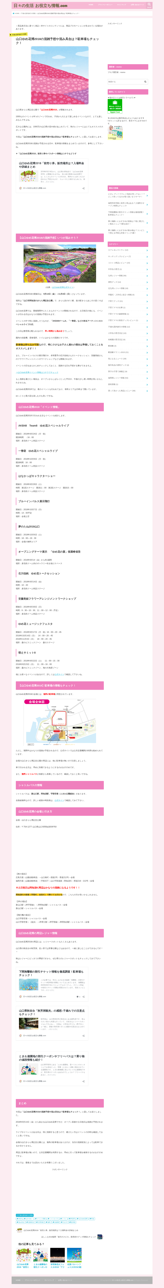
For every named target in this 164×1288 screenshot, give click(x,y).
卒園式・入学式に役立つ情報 (121, 295)
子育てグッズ (115, 301)
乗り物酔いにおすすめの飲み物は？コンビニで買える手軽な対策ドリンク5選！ (126, 231)
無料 (49, 1222)
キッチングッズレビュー (119, 256)
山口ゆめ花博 (83, 1219)
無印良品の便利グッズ (118, 365)
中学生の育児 (115, 269)
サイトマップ (121, 5)
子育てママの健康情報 (118, 314)
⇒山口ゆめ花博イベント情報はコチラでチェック (37, 372)
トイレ (64, 1219)
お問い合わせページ (137, 5)
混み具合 (21, 1222)
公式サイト (59, 674)
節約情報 (113, 384)
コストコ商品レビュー (119, 263)
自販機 (56, 1222)
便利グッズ (114, 282)
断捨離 (112, 346)
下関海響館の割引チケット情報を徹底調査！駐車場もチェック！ (126, 213)
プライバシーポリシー (105, 5)
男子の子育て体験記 (117, 371)
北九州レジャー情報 (118, 288)
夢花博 (72, 1219)
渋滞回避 (41, 1222)
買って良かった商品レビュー (121, 391)
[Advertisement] (60, 212)
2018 (20, 1219)
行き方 (65, 1222)
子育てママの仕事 (116, 308)
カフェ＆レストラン (118, 250)
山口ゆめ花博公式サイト (62, 287)
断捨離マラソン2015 (118, 352)
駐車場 (73, 1222)
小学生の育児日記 (117, 333)
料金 (92, 1219)
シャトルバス (53, 1219)
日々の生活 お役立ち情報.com (40, 5)
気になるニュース (117, 359)
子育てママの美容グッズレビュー (123, 320)
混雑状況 (31, 1222)
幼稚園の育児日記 (116, 340)
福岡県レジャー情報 (118, 378)
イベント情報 (41, 1219)
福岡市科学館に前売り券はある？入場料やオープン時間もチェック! (126, 204)
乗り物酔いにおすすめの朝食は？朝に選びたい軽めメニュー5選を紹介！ (126, 222)
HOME (91, 5)
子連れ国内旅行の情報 (25, 1215)
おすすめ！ (29, 1219)
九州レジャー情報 (117, 276)
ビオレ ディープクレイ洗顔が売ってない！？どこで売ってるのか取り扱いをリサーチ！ (126, 195)
